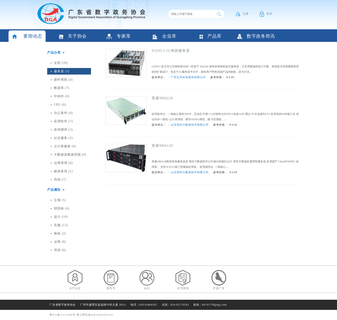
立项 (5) (60, 200)
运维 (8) (60, 241)
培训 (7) (60, 179)
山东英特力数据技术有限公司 (190, 124)
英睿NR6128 (162, 146)
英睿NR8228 (162, 98)
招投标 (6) (61, 208)
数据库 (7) (61, 88)
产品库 (210, 36)
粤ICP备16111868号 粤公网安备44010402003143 (81, 314)
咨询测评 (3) (63, 129)
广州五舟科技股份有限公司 (188, 77)
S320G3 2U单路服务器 (171, 50)
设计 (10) (61, 216)
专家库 (119, 37)
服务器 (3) (61, 71)
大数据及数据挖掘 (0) (70, 154)
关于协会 (73, 37)
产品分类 (54, 52)
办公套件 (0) (63, 113)
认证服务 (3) (63, 138)
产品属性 (54, 189)
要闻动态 (27, 37)
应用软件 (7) (63, 121)
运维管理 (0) (63, 163)
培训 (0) (60, 250)
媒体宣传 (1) (63, 171)
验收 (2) (60, 233)
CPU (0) (60, 104)
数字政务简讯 (256, 36)
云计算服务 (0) (65, 146)
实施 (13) (61, 225)
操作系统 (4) (63, 79)
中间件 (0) (61, 96)
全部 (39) (61, 63)
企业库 (164, 37)
